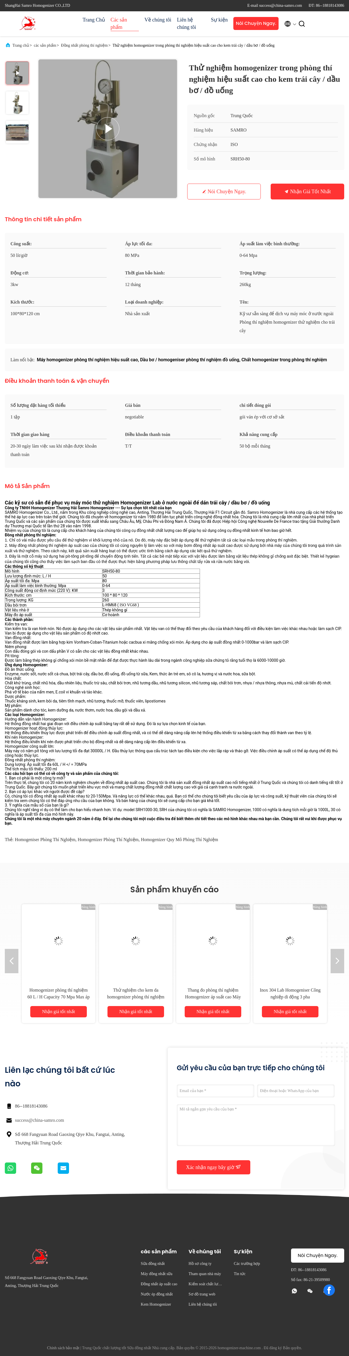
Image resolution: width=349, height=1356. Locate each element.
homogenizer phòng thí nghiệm (108, 839)
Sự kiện (219, 20)
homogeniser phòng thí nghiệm (45, 839)
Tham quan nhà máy (205, 1274)
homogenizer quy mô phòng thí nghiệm (179, 839)
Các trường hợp (247, 1264)
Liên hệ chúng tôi (186, 23)
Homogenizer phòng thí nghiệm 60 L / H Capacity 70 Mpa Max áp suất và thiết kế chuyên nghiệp (58, 997)
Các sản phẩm (119, 23)
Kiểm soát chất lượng (206, 1285)
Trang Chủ (94, 20)
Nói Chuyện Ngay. (256, 23)
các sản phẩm (45, 45)
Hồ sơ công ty (200, 1264)
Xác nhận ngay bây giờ (213, 1167)
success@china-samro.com (39, 1120)
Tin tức (240, 1274)
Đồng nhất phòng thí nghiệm (84, 45)
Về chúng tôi (158, 20)
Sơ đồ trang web (202, 1294)
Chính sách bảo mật (63, 1348)
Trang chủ (20, 45)
